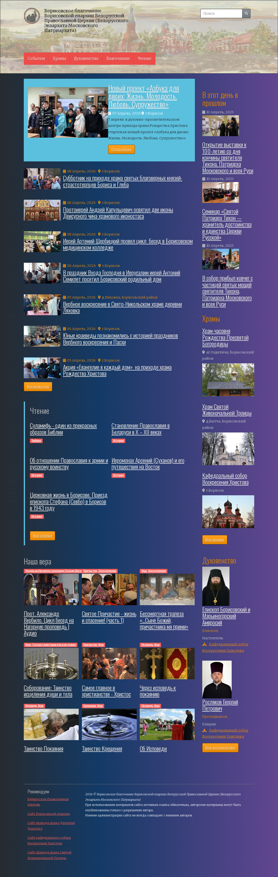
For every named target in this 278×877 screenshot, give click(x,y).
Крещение (89, 705)
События (36, 58)
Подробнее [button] (121, 149)
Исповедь (147, 644)
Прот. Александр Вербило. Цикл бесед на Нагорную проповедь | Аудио (49, 623)
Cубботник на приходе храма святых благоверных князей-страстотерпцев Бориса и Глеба (122, 180)
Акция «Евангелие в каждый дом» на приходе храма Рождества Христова (117, 370)
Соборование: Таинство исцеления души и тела (48, 690)
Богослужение (107, 571)
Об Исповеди (153, 748)
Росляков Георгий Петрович (220, 704)
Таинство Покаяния (43, 748)
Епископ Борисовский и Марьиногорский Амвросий (226, 616)
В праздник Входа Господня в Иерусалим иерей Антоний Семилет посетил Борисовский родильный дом (121, 275)
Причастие (90, 571)
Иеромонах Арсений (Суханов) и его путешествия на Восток (148, 463)
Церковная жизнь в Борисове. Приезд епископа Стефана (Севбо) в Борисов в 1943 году (69, 501)
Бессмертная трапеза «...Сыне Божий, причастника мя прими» (164, 620)
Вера (144, 571)
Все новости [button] (38, 386)
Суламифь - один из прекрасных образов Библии (63, 428)
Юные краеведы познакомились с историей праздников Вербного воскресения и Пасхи (120, 338)
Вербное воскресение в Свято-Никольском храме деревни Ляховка (122, 306)
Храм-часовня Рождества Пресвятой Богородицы (225, 337)
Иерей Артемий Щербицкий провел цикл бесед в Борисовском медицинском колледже (128, 243)
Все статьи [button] (42, 536)
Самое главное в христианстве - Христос (106, 690)
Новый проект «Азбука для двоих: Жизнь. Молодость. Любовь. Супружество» (143, 95)
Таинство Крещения (102, 748)
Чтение (145, 58)
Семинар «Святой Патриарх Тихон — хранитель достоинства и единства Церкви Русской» (227, 224)
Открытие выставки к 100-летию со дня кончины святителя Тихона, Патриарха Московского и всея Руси (227, 157)
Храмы (59, 58)
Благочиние (118, 58)
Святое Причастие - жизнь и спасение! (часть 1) (109, 616)
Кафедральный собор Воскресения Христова (225, 478)
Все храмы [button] (214, 539)
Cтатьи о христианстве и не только (54, 644)
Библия (36, 440)
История (118, 440)
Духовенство (86, 58)
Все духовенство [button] (220, 748)
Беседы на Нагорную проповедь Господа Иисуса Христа (59, 571)
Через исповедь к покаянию (158, 690)
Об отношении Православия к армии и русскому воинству (69, 463)
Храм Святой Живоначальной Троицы (227, 409)
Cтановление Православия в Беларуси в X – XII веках (141, 428)
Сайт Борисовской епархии (48, 814)
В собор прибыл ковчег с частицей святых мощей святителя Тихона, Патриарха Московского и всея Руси (227, 290)
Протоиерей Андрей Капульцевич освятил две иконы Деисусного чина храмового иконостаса (118, 212)
